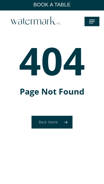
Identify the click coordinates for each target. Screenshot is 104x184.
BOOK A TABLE (51, 4)
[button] (92, 21)
